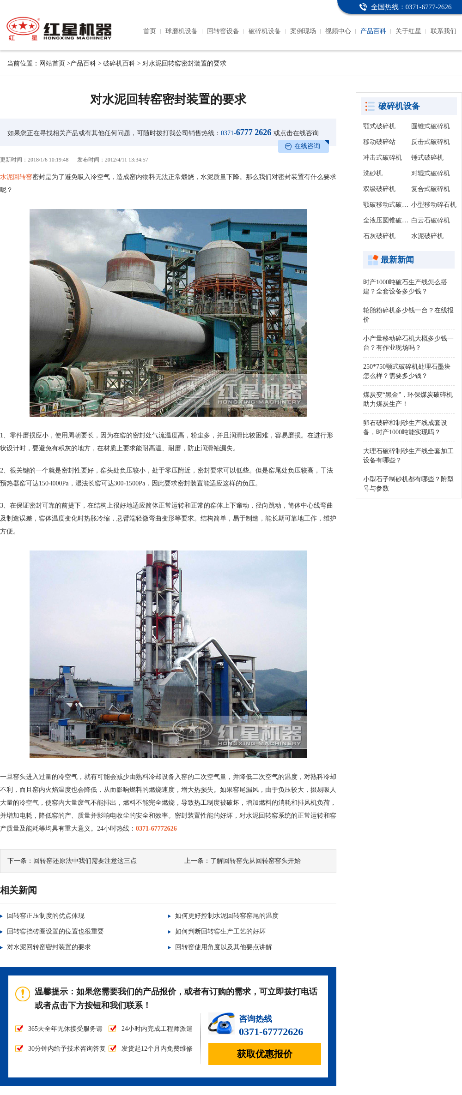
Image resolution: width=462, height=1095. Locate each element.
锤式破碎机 (427, 157)
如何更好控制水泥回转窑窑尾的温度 (227, 915)
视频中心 (338, 31)
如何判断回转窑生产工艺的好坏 (220, 931)
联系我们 (443, 31)
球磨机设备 (181, 31)
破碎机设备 (265, 31)
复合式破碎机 (430, 188)
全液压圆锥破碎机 (389, 220)
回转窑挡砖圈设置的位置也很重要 (55, 931)
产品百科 (373, 31)
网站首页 (52, 63)
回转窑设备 (223, 31)
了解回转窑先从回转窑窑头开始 (255, 860)
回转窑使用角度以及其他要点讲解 (223, 947)
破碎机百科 (119, 63)
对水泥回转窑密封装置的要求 (49, 947)
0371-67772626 (156, 828)
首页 (149, 31)
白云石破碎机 (430, 220)
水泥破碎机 (427, 236)
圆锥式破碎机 (430, 126)
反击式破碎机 (430, 141)
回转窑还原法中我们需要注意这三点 (85, 860)
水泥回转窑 (16, 177)
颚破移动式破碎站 (389, 204)
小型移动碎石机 (433, 204)
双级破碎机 (379, 188)
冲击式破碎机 (382, 157)
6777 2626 (246, 132)
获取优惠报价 (264, 1054)
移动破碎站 (379, 141)
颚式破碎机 (379, 126)
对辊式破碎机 (430, 173)
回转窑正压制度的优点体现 (46, 915)
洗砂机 (373, 173)
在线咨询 (307, 146)
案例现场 (303, 31)
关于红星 (408, 31)
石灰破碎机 (379, 236)
